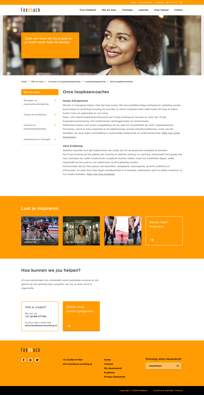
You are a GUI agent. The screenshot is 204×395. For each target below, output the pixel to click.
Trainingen (127, 10)
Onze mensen (161, 10)
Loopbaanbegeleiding (95, 82)
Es (176, 2)
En (172, 2)
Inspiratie (143, 10)
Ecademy (159, 2)
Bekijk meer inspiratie (158, 224)
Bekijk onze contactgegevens (79, 309)
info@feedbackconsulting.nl (41, 325)
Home (133, 2)
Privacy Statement (114, 377)
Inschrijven (155, 366)
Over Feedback (88, 10)
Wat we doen (109, 10)
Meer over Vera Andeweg (101, 174)
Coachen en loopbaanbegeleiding (64, 82)
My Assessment (145, 2)
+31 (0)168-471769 (35, 316)
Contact (178, 10)
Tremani (179, 390)
